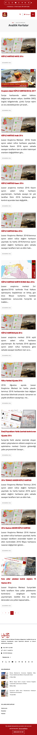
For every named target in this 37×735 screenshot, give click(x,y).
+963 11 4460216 (8, 650)
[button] (24, 14)
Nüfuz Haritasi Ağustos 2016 (11, 381)
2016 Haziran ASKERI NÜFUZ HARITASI (15, 528)
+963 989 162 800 (25, 6)
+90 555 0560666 (7, 653)
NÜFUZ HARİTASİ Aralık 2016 (12, 136)
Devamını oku (6, 62)
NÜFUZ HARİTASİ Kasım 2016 (12, 183)
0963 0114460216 (18, 6)
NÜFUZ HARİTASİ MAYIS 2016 (12, 57)
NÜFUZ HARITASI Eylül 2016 (11, 333)
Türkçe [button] (28, 14)
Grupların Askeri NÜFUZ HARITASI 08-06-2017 (18, 91)
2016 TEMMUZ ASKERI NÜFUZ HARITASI (16, 480)
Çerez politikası (23, 728)
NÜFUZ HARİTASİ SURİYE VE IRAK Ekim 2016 (17, 282)
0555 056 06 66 (10, 6)
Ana (13, 22)
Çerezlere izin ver (18, 732)
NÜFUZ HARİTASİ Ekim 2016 (11, 231)
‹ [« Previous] (2, 613)
